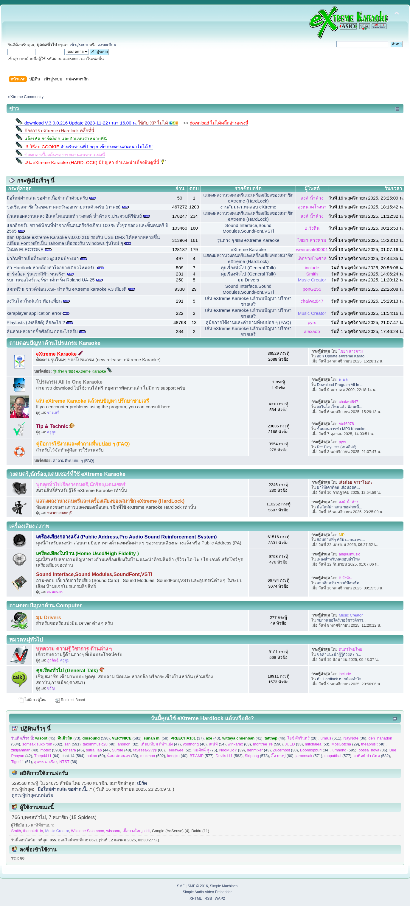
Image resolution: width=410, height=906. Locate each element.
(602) (42, 744)
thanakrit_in (33, 831)
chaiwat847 (312, 300)
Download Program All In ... (340, 384)
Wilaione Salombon (87, 831)
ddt (147, 831)
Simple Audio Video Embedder (207, 892)
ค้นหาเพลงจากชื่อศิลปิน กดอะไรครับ (42, 331)
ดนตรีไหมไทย (350, 649)
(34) (315, 750)
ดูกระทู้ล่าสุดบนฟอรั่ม (32, 795)
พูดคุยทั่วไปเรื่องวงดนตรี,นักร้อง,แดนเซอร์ (80, 485)
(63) (239, 744)
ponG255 (312, 289)
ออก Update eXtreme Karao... (342, 356)
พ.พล (343, 379)
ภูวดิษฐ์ (52, 660)
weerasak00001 (312, 249)
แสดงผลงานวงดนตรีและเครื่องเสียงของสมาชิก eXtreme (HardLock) (110, 501)
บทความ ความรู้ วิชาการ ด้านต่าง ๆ (74, 649)
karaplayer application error (35, 313)
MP (341, 535)
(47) (161, 744)
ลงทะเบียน (107, 45)
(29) (345, 744)
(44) (98, 750)
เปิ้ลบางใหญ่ (132, 831)
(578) (257, 756)
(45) (45, 738)
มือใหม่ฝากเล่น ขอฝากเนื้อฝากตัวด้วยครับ (47, 197)
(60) (149, 750)
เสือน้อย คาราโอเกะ (355, 482)
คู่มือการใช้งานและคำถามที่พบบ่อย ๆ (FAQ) (248, 322)
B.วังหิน (312, 228)
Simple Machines (224, 886)
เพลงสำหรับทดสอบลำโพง (338, 559)
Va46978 (346, 423)
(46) (275, 738)
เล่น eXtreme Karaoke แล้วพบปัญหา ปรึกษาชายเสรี (92, 401)
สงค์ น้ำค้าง (312, 197)
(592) (152, 756)
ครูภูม (51, 432)
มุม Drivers (248, 279)
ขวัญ (51, 688)
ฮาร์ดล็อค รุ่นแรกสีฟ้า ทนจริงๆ (36, 273)
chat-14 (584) (73, 756)
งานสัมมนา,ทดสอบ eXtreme (248, 206)
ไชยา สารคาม (312, 240)
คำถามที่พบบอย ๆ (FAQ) (73, 460)
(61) (21, 761)
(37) (187, 738)
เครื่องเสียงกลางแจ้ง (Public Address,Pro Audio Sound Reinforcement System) (126, 537)
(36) (355, 738)
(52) (179, 750)
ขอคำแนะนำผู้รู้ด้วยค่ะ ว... (339, 654)
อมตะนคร (55, 592)
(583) (229, 756)
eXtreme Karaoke (248, 249)
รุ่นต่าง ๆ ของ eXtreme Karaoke (248, 240)
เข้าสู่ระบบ (79, 45)
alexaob (312, 331)
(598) (96, 738)
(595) (344, 750)
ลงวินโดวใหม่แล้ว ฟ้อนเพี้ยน (34, 300)
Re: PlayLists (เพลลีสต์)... (338, 447)
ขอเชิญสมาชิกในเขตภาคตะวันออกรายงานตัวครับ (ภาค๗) (63, 206)
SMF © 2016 (197, 886)
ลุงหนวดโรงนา (312, 206)
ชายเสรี (53, 412)
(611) (330, 738)
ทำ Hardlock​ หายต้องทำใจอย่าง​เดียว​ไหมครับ (51, 267)
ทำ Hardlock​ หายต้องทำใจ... (341, 679)
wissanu (113, 831)
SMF (181, 886)
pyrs (312, 322)
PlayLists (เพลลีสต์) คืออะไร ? (36, 322)
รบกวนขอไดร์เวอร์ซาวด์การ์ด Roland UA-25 (51, 279)
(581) (127, 738)
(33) (294, 744)
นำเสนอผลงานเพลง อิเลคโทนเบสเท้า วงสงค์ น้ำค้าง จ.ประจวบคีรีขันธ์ (74, 216)
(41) (242, 738)
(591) (72, 744)
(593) (51, 750)
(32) (128, 744)
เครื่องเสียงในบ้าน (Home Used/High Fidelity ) (87, 553)
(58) (156, 738)
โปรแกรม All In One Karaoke (69, 382)
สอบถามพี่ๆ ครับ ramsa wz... (341, 539)
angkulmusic (349, 554)
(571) (309, 756)
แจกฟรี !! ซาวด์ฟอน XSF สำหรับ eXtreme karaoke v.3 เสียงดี (67, 289)
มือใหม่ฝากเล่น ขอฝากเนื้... (339, 507)
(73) (69, 738)
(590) (268, 744)
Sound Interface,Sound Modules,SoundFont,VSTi (94, 574)
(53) (317, 744)
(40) (99, 744)
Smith (312, 273)
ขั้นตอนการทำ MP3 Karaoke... (343, 428)
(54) (217, 744)
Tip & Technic (55, 426)
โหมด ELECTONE (25, 249)
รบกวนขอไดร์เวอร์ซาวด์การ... (341, 620)
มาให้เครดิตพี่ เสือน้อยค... (338, 487)
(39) (232, 750)
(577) (201, 756)
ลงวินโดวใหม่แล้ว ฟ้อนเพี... (339, 406)
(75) (205, 750)
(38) (285, 750)
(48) (121, 750)
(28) (303, 738)
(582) (371, 756)
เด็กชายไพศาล (312, 258)
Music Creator (312, 279)
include (312, 267)
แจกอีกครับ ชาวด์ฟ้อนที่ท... (339, 583)
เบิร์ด (142, 783)
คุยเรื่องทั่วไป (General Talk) (248, 267)
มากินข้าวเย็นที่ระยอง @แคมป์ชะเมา (43, 258)
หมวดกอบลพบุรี (59, 513)
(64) (47, 756)
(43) (213, 738)
